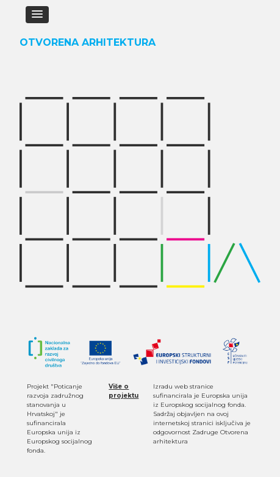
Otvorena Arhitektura (88, 42)
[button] (37, 14)
